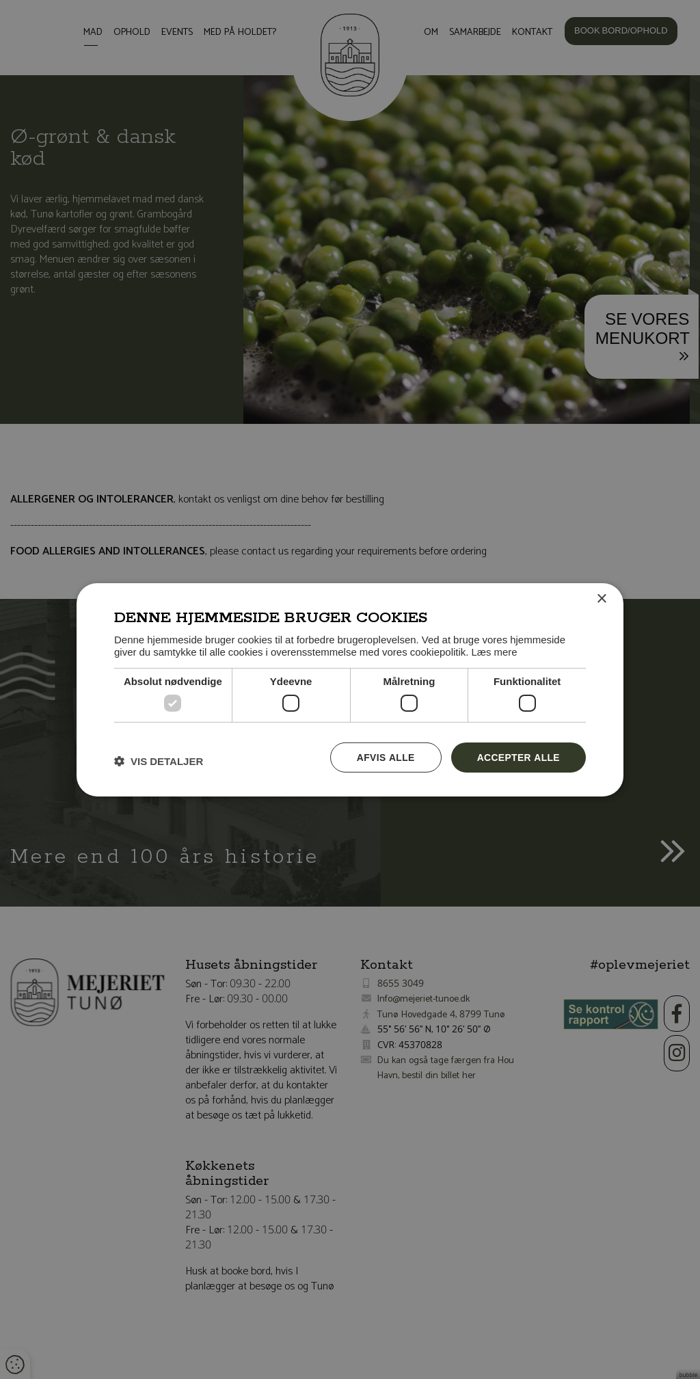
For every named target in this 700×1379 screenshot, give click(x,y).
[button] (158, 760)
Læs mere (494, 651)
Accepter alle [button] (518, 756)
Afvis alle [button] (384, 756)
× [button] (601, 598)
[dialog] (350, 689)
